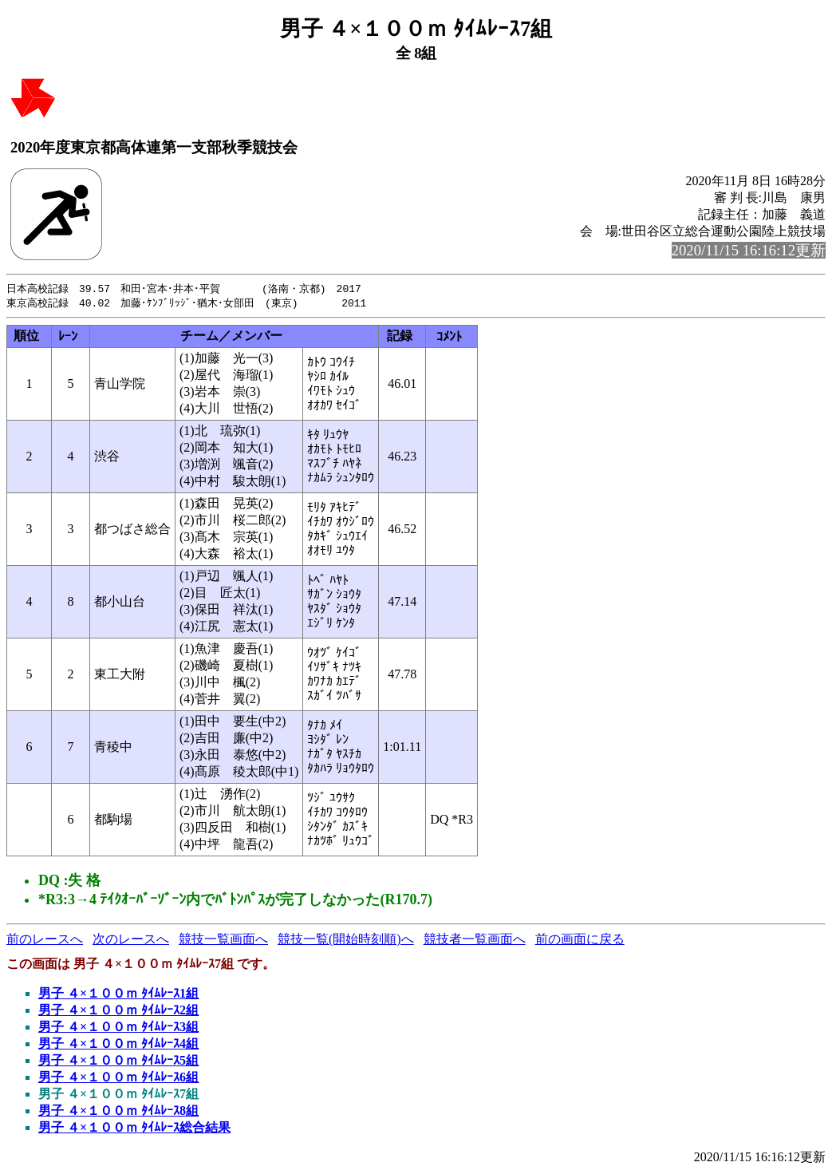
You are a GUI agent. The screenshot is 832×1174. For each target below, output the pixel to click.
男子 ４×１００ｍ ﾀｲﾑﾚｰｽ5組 (118, 1062)
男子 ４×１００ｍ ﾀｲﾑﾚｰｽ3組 (118, 1028)
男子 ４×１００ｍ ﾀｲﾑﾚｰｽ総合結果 (134, 1129)
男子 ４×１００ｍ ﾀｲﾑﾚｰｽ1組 (118, 995)
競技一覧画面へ (223, 940)
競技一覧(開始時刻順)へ (346, 940)
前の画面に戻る (580, 940)
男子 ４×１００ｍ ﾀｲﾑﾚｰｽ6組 (118, 1078)
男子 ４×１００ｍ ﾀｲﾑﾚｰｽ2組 (118, 1011)
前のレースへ (44, 940)
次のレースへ (131, 940)
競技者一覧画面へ (475, 940)
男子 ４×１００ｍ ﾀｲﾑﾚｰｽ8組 (118, 1112)
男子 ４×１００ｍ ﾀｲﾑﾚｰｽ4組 (118, 1045)
